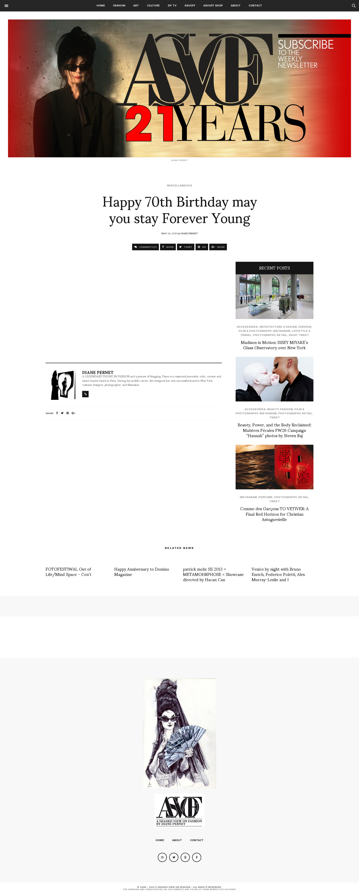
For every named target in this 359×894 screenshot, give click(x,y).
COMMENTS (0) (145, 247)
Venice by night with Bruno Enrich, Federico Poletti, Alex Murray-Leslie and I (278, 574)
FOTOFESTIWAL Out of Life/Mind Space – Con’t (68, 571)
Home (101, 5)
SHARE (168, 247)
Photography (264, 335)
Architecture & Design (278, 326)
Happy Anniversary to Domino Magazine (141, 571)
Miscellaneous (179, 185)
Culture (153, 5)
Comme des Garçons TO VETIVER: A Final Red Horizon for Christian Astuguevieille (274, 513)
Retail (282, 335)
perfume (265, 497)
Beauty (272, 409)
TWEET (185, 247)
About (236, 5)
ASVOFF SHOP (213, 5)
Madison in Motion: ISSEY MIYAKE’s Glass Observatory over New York (274, 344)
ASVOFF (190, 5)
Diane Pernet (189, 233)
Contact (255, 5)
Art (136, 5)
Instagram (281, 331)
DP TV (172, 5)
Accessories (247, 326)
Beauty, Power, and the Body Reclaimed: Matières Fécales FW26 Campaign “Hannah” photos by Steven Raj (274, 429)
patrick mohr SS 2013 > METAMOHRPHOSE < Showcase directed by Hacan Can (213, 574)
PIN (202, 247)
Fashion (119, 5)
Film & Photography (255, 331)
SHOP (293, 335)
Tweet (303, 335)
